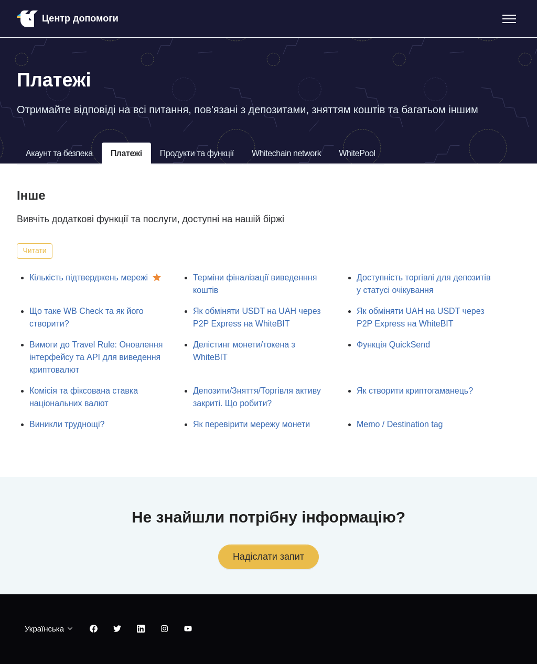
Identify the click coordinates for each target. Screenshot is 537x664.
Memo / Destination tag (400, 424)
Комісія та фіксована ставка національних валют (83, 397)
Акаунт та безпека (59, 153)
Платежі (126, 153)
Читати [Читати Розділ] (35, 250)
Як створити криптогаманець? (415, 390)
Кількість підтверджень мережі (88, 277)
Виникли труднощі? (66, 424)
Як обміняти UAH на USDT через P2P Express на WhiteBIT (421, 317)
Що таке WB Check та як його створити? (86, 317)
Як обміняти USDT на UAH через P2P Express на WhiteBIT (257, 317)
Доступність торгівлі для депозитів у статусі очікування (423, 284)
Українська (49, 628)
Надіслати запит (268, 556)
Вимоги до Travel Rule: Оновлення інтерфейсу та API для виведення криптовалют (96, 357)
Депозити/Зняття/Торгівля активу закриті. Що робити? (257, 397)
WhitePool (357, 153)
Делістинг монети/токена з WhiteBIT (244, 351)
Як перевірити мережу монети (251, 424)
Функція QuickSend (393, 344)
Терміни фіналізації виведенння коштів (255, 284)
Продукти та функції (197, 153)
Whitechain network (286, 153)
